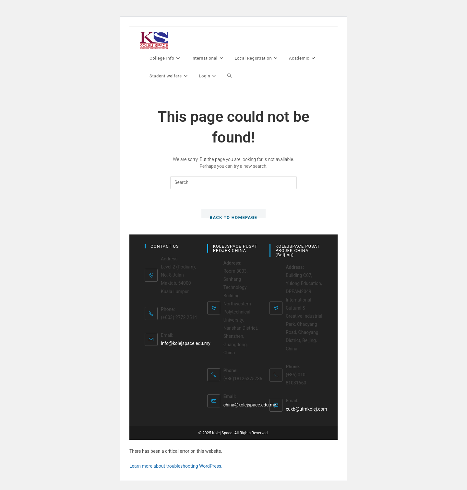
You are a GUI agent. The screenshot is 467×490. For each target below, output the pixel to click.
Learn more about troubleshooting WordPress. (175, 466)
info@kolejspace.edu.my (185, 343)
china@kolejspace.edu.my (249, 404)
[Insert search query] (233, 182)
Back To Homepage (233, 216)
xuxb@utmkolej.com (306, 409)
